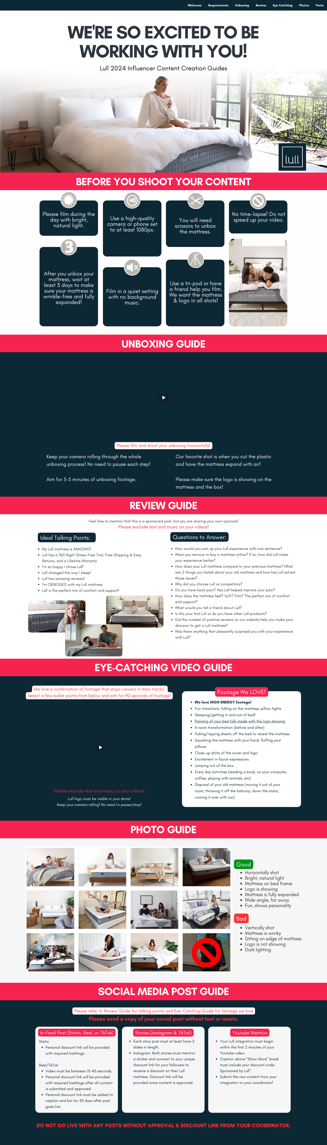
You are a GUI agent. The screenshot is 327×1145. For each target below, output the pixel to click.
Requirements (218, 5)
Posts (320, 5)
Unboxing (242, 5)
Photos (304, 5)
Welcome (194, 5)
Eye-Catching (283, 5)
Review (261, 5)
